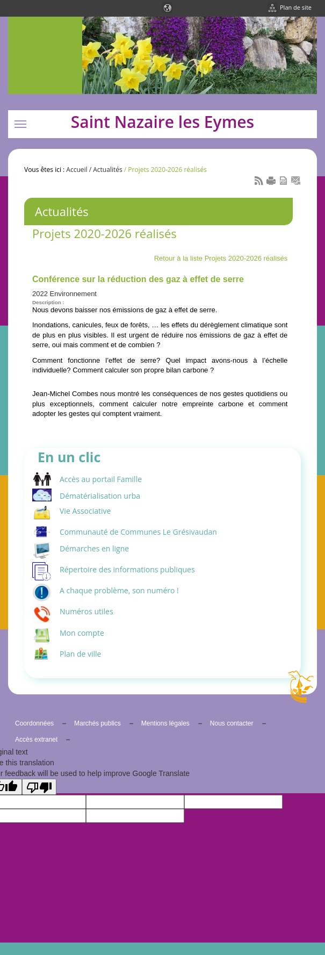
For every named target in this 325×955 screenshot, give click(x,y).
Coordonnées (34, 723)
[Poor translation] (39, 787)
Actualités (62, 211)
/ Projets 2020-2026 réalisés (164, 169)
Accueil (76, 169)
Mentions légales (165, 723)
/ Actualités (105, 169)
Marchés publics (97, 723)
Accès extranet (36, 739)
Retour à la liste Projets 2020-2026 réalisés (221, 258)
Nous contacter (232, 723)
